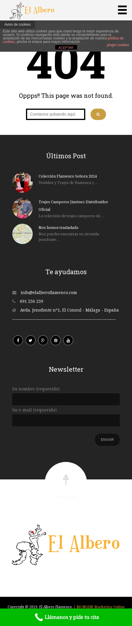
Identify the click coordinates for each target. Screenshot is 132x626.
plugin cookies (118, 45)
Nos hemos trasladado (59, 227)
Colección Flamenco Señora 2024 (68, 176)
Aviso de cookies (17, 24)
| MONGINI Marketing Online (99, 606)
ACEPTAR (65, 47)
